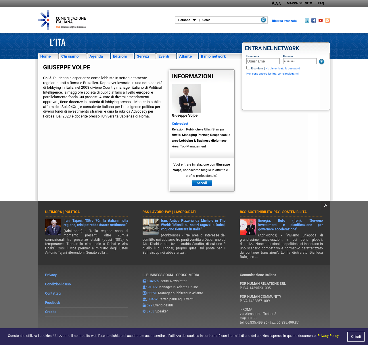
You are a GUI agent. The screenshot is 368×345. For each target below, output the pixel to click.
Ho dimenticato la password (283, 68)
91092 (153, 287)
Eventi (163, 56)
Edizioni (120, 56)
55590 (152, 293)
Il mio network (213, 56)
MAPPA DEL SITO (299, 3)
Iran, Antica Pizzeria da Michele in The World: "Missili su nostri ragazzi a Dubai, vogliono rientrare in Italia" (193, 225)
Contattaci (53, 293)
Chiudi (356, 337)
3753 (151, 311)
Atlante (185, 56)
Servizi (143, 56)
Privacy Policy (327, 336)
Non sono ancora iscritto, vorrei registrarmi (272, 73)
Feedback (52, 303)
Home (45, 56)
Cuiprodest (180, 124)
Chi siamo (70, 56)
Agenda (96, 56)
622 (150, 305)
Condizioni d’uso (58, 284)
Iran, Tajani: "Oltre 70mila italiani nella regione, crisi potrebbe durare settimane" (96, 223)
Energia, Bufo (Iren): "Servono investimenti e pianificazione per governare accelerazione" (290, 225)
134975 (153, 281)
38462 (153, 299)
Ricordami (257, 68)
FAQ (321, 3)
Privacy (51, 275)
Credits (50, 312)
